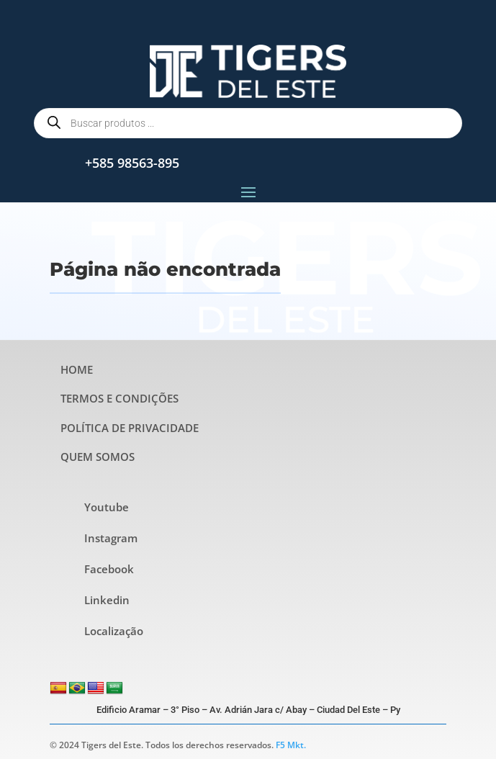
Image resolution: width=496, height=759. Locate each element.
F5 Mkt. (291, 745)
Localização (113, 631)
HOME (76, 369)
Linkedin (107, 600)
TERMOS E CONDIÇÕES (119, 398)
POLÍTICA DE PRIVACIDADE (129, 428)
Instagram (110, 538)
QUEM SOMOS (97, 456)
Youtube (106, 507)
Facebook (109, 569)
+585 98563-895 (132, 162)
